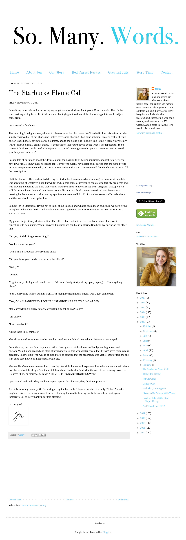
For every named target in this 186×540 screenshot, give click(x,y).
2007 (143, 432)
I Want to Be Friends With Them (159, 393)
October (147, 326)
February (148, 360)
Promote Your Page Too (145, 193)
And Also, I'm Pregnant (154, 388)
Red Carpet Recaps (86, 72)
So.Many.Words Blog (144, 186)
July (145, 336)
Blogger (106, 532)
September (148, 331)
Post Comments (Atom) (34, 505)
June (145, 340)
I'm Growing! (149, 378)
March (146, 355)
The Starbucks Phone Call (155, 369)
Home (14, 72)
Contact (167, 72)
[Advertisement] (69, 473)
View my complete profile (149, 133)
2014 (143, 312)
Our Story (56, 72)
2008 (143, 427)
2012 (143, 322)
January (147, 365)
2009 (143, 423)
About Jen (34, 72)
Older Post (123, 499)
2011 (143, 413)
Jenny (158, 89)
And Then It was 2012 (154, 406)
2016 (143, 302)
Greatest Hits (118, 72)
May (145, 345)
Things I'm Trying (152, 374)
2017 (143, 297)
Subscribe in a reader (146, 236)
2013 (143, 317)
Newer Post (15, 499)
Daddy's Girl (149, 383)
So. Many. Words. (145, 225)
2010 (143, 418)
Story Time (144, 72)
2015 (143, 307)
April (146, 350)
